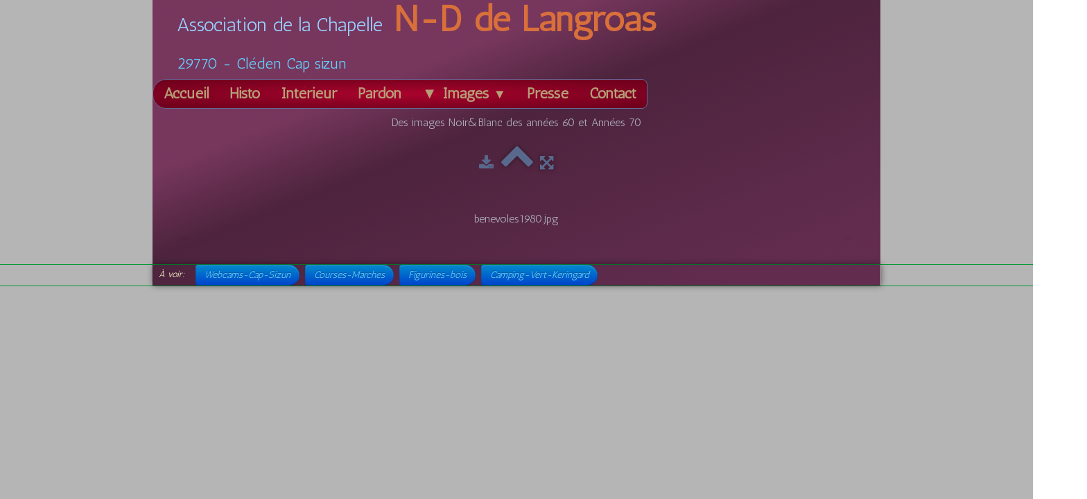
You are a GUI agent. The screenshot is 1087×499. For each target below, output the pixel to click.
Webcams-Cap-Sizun (247, 275)
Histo (244, 93)
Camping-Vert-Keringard (539, 275)
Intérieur (309, 93)
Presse (547, 93)
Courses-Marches (349, 275)
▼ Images (464, 93)
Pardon (379, 93)
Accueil (186, 93)
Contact (612, 93)
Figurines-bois (437, 275)
